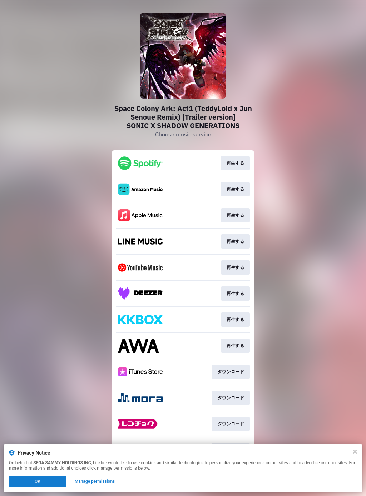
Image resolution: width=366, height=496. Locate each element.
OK (37, 481)
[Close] (355, 451)
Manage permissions (95, 481)
